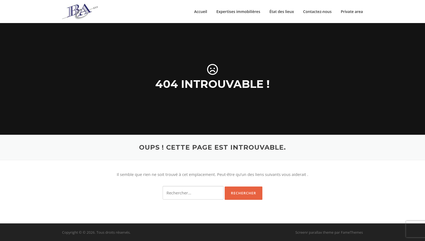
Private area (352, 11)
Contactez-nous (317, 11)
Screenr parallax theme (314, 232)
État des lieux (281, 11)
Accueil (200, 11)
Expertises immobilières (238, 11)
